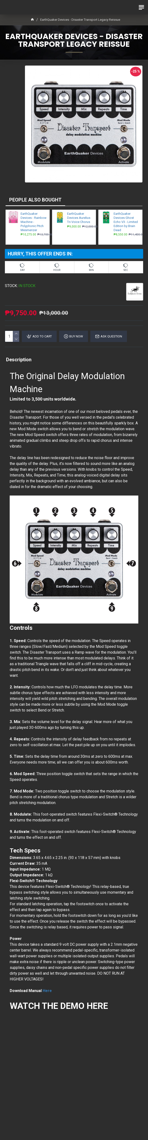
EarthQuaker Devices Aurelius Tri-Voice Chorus (78, 218)
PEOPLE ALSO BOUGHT (35, 200)
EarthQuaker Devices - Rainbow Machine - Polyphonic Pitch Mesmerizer (34, 222)
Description (18, 359)
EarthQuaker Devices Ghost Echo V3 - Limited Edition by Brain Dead (126, 222)
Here (47, 990)
